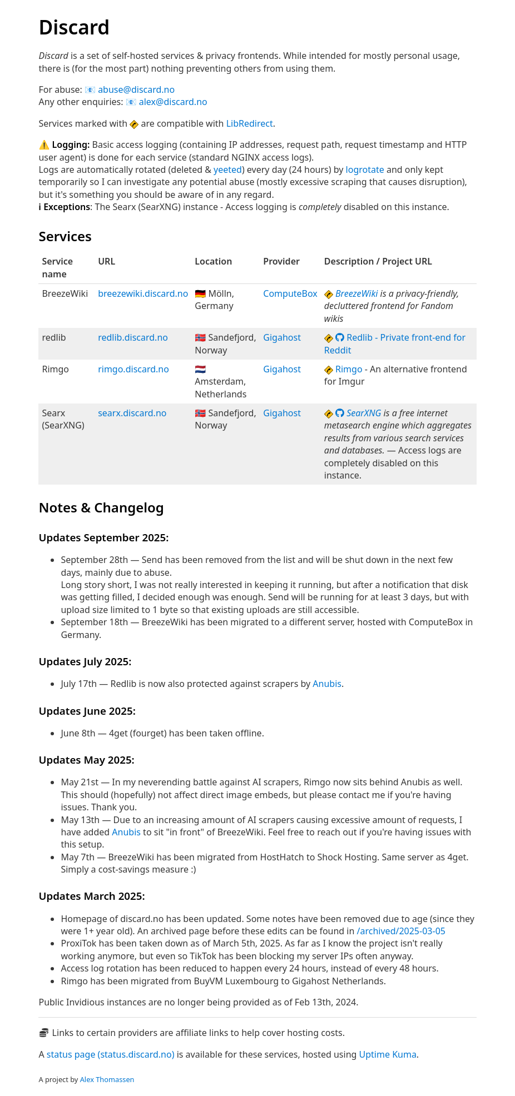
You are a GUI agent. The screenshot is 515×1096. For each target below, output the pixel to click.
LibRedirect (249, 123)
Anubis (327, 683)
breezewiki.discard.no (143, 293)
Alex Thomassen (107, 1079)
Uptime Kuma (388, 1054)
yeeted (228, 169)
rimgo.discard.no (133, 369)
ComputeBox (290, 293)
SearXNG (358, 413)
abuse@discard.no (136, 89)
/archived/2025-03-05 (401, 931)
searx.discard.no (132, 413)
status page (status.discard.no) (111, 1054)
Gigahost (282, 337)
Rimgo (349, 369)
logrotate (365, 169)
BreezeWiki (356, 293)
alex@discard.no (173, 102)
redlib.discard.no (133, 337)
